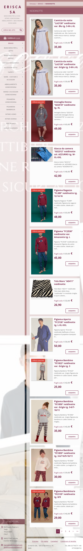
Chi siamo (44, 541)
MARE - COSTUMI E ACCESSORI (11, 78)
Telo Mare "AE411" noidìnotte (64, 283)
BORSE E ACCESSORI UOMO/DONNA (10, 93)
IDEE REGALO (11, 123)
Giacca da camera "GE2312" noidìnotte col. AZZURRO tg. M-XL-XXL (64, 153)
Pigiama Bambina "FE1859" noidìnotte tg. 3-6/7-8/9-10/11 (64, 453)
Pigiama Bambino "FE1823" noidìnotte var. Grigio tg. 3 (64, 363)
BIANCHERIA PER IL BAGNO (11, 56)
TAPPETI (11, 72)
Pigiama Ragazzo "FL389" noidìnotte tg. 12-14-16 (65, 193)
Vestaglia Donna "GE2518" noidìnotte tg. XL (64, 104)
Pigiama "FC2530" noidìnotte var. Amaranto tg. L (63, 234)
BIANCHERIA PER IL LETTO (11, 49)
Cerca (21, 30)
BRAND (10, 43)
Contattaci (54, 541)
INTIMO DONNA (11, 119)
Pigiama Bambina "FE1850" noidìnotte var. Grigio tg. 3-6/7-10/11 (64, 406)
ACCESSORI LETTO (10, 67)
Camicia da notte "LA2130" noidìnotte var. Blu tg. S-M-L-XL (64, 23)
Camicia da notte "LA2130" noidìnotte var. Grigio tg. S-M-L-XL (66, 64)
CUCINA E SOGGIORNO (10, 63)
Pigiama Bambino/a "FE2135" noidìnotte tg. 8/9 (64, 494)
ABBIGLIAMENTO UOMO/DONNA (11, 85)
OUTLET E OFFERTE (11, 128)
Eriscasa (33, 4)
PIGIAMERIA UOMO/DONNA (10, 100)
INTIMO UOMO (10, 114)
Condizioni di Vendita (68, 541)
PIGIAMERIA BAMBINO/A (10, 108)
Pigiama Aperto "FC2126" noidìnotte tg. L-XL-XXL (64, 322)
